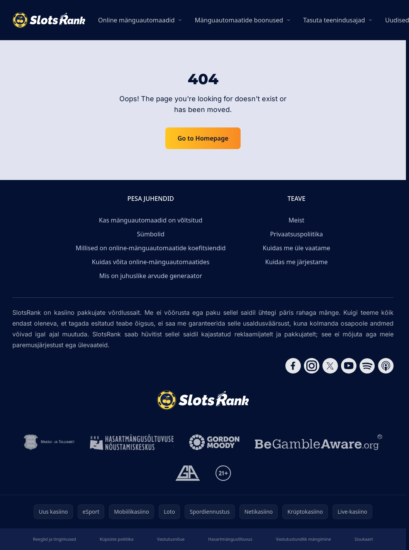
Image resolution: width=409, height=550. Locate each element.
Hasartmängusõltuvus (230, 539)
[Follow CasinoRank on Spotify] (367, 365)
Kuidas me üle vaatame (296, 248)
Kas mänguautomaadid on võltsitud (150, 220)
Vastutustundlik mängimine (303, 539)
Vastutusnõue (171, 539)
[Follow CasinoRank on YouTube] (348, 365)
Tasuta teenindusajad (334, 20)
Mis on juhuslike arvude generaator (150, 276)
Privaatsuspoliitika (296, 234)
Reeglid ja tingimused (54, 539)
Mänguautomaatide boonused (239, 20)
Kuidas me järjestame (296, 262)
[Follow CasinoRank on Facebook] (293, 365)
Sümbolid (151, 234)
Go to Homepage (203, 138)
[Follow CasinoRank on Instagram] (311, 365)
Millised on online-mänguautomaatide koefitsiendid (151, 248)
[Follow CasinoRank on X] (330, 365)
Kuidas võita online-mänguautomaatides (151, 262)
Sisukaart (364, 539)
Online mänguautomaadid (136, 20)
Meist (296, 220)
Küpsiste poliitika (117, 539)
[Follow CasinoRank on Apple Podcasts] (386, 365)
